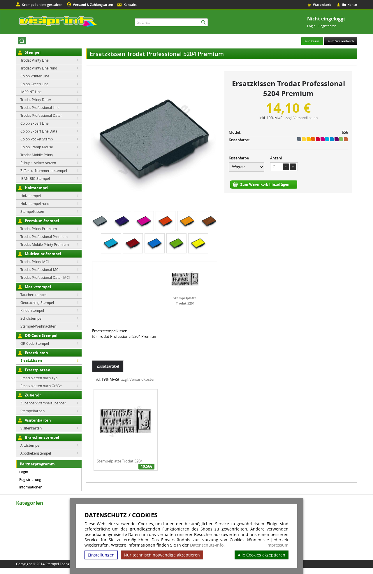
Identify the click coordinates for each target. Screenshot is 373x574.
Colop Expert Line (34, 123)
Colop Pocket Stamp (36, 139)
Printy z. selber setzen (38, 162)
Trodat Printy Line (34, 60)
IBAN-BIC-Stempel (35, 178)
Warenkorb (322, 4)
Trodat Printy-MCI (34, 261)
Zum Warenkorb (341, 41)
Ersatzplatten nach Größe (41, 385)
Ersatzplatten (37, 370)
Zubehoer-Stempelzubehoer (43, 403)
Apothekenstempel (35, 453)
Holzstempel (36, 187)
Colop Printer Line (34, 76)
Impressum (277, 545)
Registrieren (327, 26)
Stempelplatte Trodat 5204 (119, 461)
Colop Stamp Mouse (36, 147)
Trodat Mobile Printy (36, 154)
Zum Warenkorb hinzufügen (264, 184)
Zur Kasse (312, 41)
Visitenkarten (38, 420)
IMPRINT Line (31, 91)
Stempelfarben (32, 410)
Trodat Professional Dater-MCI (45, 277)
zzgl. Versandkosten (301, 117)
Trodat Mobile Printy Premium (44, 244)
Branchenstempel (42, 437)
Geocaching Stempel (37, 302)
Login (311, 26)
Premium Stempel (42, 220)
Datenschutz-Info (207, 545)
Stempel (33, 52)
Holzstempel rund (34, 203)
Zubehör (33, 395)
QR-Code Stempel (41, 335)
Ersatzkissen (36, 352)
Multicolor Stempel (43, 253)
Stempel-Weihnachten (38, 326)
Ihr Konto (349, 4)
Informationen (30, 487)
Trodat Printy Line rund (38, 68)
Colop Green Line (34, 83)
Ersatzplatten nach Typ (38, 377)
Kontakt (130, 4)
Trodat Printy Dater (35, 99)
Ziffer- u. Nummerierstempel (43, 170)
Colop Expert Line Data (38, 131)
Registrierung (30, 479)
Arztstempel (30, 445)
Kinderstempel (32, 310)
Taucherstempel (33, 294)
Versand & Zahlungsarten (93, 4)
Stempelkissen (32, 211)
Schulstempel (31, 318)
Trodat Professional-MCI (39, 269)
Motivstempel (38, 286)
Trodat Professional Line (39, 107)
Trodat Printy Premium (38, 228)
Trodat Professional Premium (44, 236)
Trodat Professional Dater (41, 115)
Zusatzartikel (108, 366)
